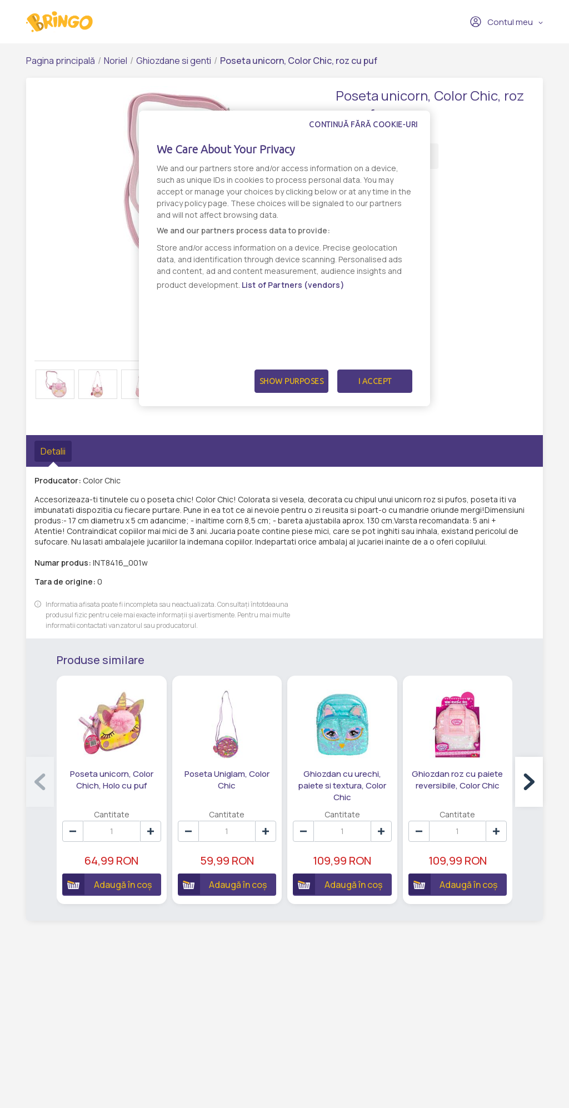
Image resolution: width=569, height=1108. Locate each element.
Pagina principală (60, 60)
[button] (529, 782)
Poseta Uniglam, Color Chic (226, 779)
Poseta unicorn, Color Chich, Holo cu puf (111, 779)
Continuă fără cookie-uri (363, 124)
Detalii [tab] (53, 451)
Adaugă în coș (107, 884)
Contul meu (501, 22)
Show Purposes (291, 381)
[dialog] (284, 258)
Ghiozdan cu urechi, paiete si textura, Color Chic (342, 785)
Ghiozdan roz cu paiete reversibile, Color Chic (457, 779)
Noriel (115, 60)
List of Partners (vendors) (293, 285)
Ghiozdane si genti (173, 60)
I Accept (375, 381)
